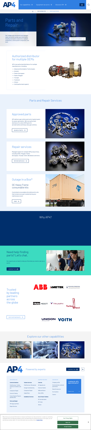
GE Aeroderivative (42, 401)
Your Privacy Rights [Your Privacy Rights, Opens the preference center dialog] (67, 418)
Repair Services (13, 408)
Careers (54, 396)
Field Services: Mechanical (30, 386)
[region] (45, 422)
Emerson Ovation (42, 389)
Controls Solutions (14, 384)
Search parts (19, 130)
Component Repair (14, 392)
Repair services (20, 161)
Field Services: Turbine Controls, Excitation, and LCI (15, 388)
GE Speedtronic (41, 386)
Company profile (56, 384)
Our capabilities (41, 11)
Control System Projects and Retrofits (15, 398)
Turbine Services (28, 384)
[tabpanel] (21, 232)
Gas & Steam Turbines (43, 398)
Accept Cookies (67, 426)
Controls (40, 384)
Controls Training (14, 395)
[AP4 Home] (15, 371)
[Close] (88, 422)
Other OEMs (41, 394)
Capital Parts (27, 394)
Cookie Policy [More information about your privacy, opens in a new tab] (39, 420)
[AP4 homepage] (9, 4)
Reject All (68, 422)
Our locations (55, 393)
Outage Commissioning (29, 389)
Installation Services (28, 398)
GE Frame (40, 403)
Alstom (39, 406)
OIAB (16, 201)
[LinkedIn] (82, 371)
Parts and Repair (54, 11)
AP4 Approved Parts (14, 405)
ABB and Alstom (41, 392)
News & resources (56, 390)
